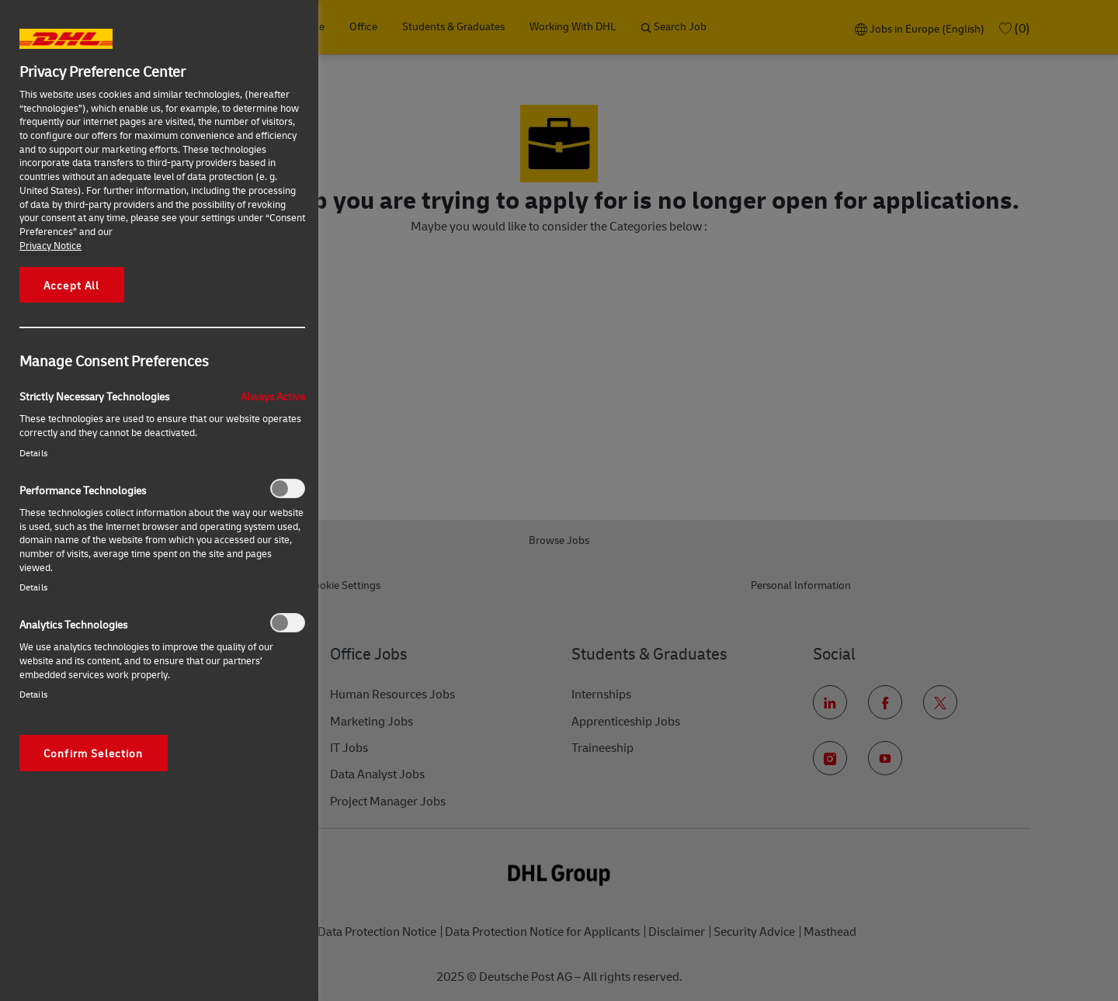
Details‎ (33, 452)
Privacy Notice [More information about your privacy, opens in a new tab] (50, 245)
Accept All (71, 285)
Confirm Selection (93, 752)
